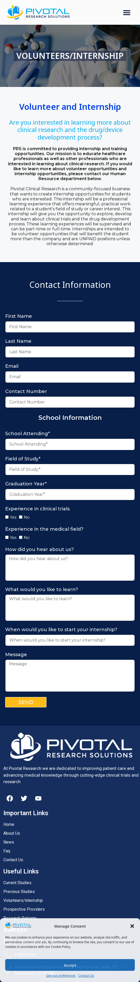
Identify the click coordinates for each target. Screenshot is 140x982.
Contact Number (26, 391)
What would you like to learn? (41, 589)
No (27, 517)
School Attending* (27, 433)
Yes (13, 517)
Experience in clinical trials (37, 509)
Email (11, 366)
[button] (132, 926)
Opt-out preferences (61, 975)
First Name (18, 316)
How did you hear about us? (39, 549)
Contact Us (86, 975)
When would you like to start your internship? (61, 629)
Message (16, 654)
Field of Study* (23, 459)
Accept (70, 965)
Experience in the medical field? (44, 529)
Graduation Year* (26, 484)
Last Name (18, 341)
